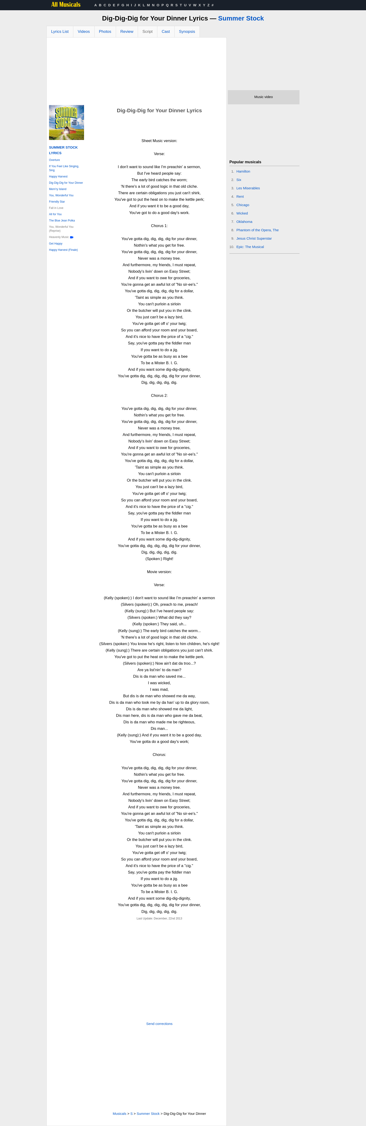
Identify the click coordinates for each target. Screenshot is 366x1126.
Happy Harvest (58, 176)
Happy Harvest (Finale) (63, 250)
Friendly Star (57, 201)
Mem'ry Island (57, 189)
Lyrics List (60, 31)
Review (127, 31)
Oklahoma (244, 222)
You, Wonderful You (61, 195)
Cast (166, 31)
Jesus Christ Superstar (254, 238)
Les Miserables (248, 188)
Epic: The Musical (250, 247)
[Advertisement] (136, 72)
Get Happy (55, 243)
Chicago (242, 205)
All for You (55, 214)
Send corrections (159, 1024)
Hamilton (243, 171)
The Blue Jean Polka (62, 220)
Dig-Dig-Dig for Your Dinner (66, 182)
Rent (240, 196)
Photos (105, 31)
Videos (84, 31)
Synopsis (187, 31)
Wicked (242, 213)
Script (147, 31)
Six (238, 180)
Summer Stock (241, 18)
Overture (54, 160)
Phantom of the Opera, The (257, 230)
